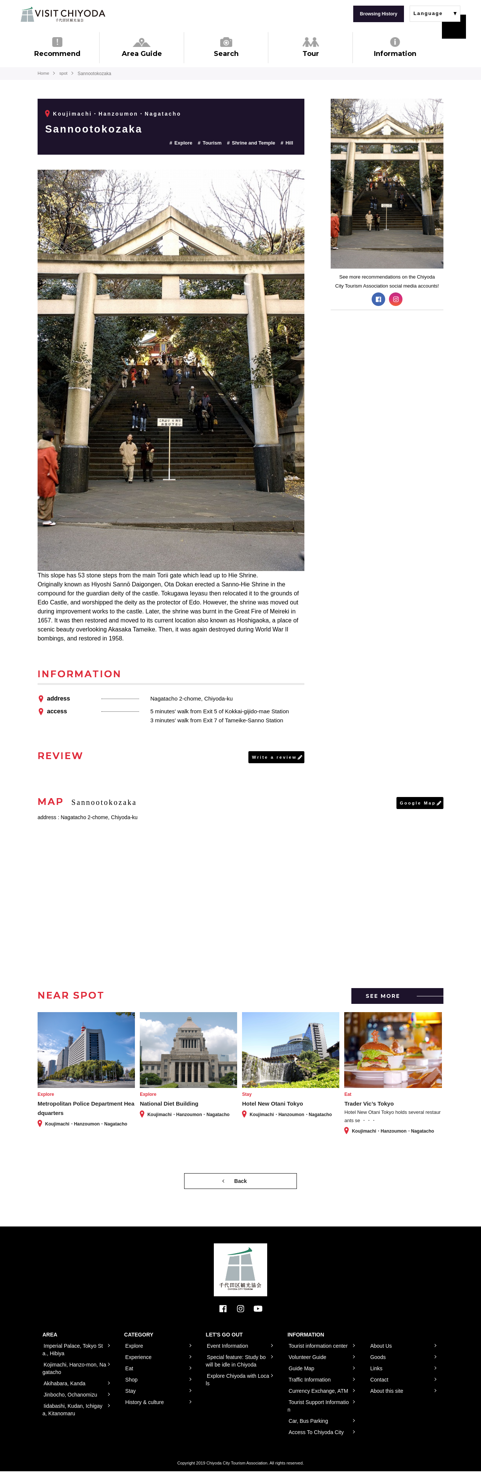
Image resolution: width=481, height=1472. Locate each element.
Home (44, 73)
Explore (183, 143)
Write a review (274, 757)
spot (64, 73)
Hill (289, 143)
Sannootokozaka (97, 128)
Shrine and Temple (253, 143)
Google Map (417, 803)
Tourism (212, 143)
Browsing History (378, 14)
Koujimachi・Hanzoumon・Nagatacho (118, 114)
